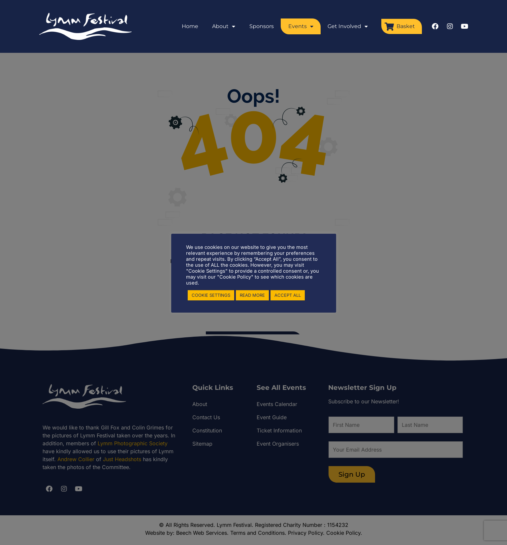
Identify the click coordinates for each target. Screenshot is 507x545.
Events (300, 26)
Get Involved (348, 26)
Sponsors (261, 26)
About (223, 26)
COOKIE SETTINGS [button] (211, 295)
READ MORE (252, 295)
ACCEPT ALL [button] (287, 295)
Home (190, 26)
